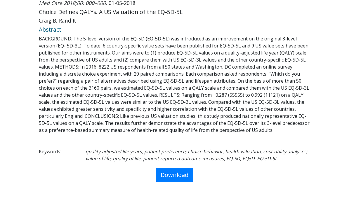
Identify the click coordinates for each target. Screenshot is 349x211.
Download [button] (174, 175)
